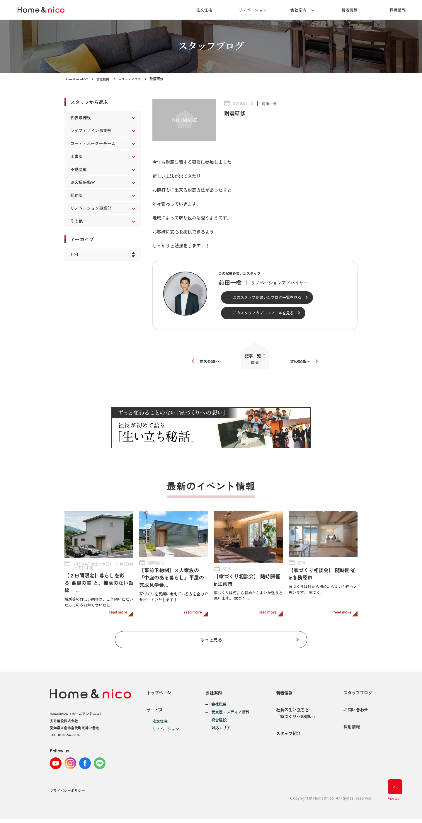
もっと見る (211, 636)
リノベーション (253, 10)
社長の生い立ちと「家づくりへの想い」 (294, 714)
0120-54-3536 (69, 732)
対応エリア (219, 725)
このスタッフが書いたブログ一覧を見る (267, 297)
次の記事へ (303, 363)
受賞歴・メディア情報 (229, 710)
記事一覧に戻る (255, 360)
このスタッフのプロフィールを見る (263, 313)
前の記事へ (207, 363)
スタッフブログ (134, 78)
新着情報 (349, 10)
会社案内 (298, 10)
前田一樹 (270, 103)
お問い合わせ (354, 711)
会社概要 (106, 78)
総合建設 (217, 717)
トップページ (160, 690)
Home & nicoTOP (77, 78)
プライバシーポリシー (67, 794)
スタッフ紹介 (286, 739)
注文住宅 (204, 10)
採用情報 (398, 10)
